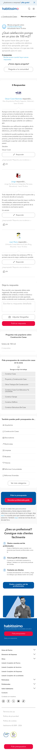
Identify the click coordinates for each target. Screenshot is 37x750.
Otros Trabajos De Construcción (16, 384)
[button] (18, 650)
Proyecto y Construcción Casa (16, 379)
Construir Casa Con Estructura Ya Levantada (17, 390)
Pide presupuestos (18, 747)
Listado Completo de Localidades (12, 675)
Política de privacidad (11, 716)
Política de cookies (9, 721)
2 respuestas (6, 348)
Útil (5, 164)
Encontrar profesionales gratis (18, 500)
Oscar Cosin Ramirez (13, 99)
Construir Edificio (11, 402)
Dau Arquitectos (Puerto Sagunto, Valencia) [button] (18, 101)
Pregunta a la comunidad (18, 69)
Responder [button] (18, 154)
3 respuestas (7, 55)
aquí (2, 515)
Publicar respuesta (18, 323)
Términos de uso (9, 712)
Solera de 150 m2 (9, 344)
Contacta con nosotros (9, 696)
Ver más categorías (18, 483)
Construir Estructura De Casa (15, 407)
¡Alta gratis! (25, 2)
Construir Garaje (11, 397)
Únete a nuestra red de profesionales (18, 585)
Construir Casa (10, 374)
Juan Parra (13, 242)
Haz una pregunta (28, 16)
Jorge (13, 182)
